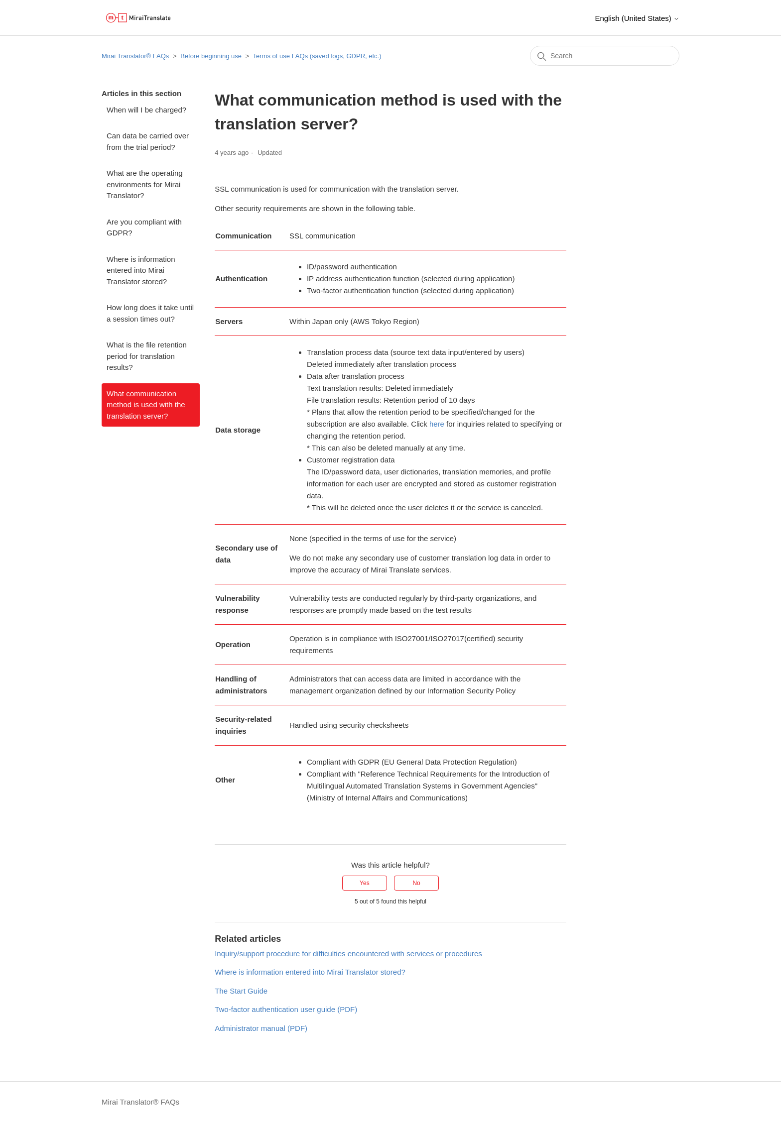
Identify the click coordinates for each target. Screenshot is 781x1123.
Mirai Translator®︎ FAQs (135, 56)
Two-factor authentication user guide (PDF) (286, 1009)
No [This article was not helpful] (416, 883)
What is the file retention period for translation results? (147, 355)
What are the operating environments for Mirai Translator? (145, 184)
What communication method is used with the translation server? (146, 404)
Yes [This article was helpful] (365, 883)
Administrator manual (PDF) (261, 1028)
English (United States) (637, 18)
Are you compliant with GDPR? (144, 227)
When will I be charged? (146, 110)
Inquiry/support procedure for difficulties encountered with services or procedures (348, 953)
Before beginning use (211, 56)
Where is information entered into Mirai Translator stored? (141, 270)
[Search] (604, 56)
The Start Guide (241, 991)
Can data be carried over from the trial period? (148, 141)
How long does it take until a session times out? (150, 313)
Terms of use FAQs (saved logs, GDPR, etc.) (317, 56)
